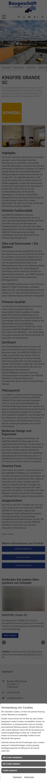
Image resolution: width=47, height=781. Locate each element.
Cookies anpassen (10, 770)
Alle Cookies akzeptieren (12, 757)
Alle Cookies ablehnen (11, 764)
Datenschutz (29, 777)
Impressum (17, 777)
